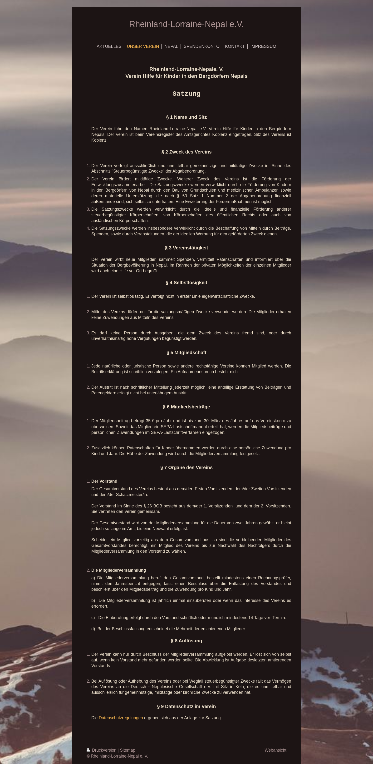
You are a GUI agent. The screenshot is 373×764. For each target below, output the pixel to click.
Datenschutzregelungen (121, 717)
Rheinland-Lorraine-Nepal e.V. (186, 24)
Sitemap (127, 750)
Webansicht (275, 750)
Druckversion (102, 750)
